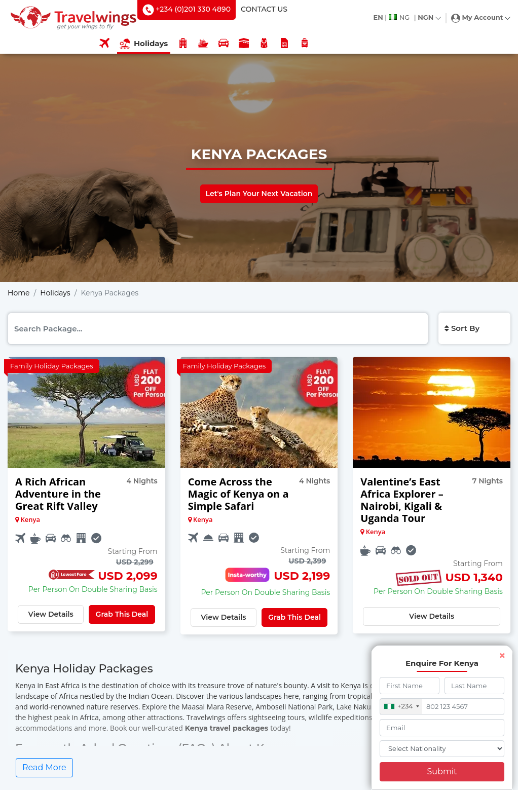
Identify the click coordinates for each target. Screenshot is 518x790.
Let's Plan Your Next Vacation (259, 193)
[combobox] (401, 706)
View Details (50, 614)
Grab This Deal (122, 614)
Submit (442, 771)
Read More (44, 767)
